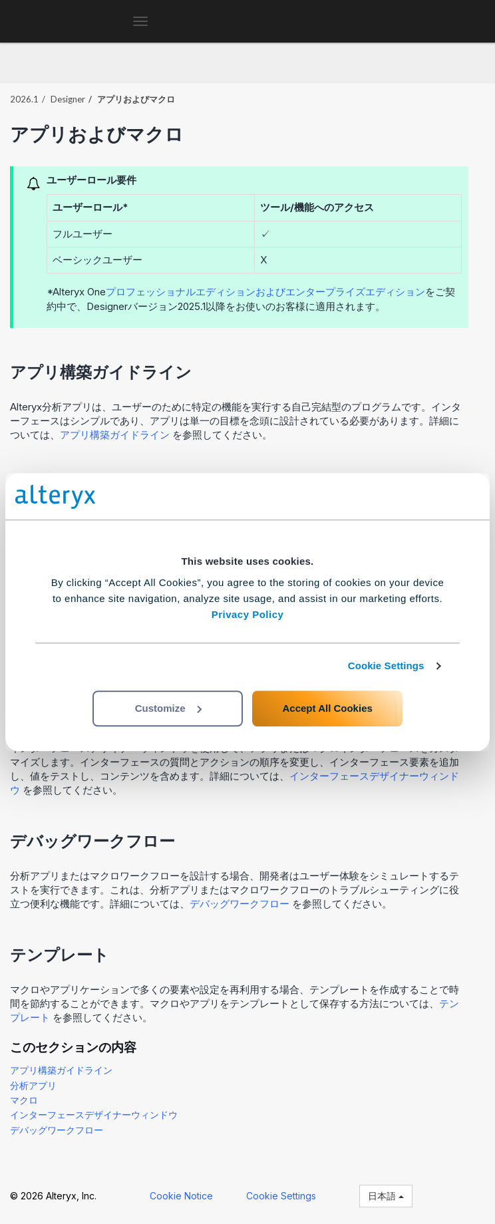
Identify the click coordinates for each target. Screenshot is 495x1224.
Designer (68, 99)
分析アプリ (33, 1085)
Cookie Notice (181, 1195)
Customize (168, 708)
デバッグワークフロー (239, 903)
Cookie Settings (386, 665)
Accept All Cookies (328, 708)
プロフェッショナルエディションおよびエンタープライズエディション (265, 291)
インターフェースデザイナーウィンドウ (94, 1114)
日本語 (386, 1195)
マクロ (24, 1100)
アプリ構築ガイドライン (115, 434)
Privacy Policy (248, 614)
